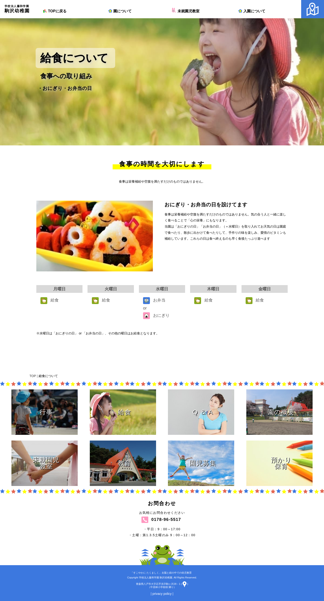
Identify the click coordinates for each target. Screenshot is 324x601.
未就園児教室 (186, 11)
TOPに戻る (54, 11)
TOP (32, 376)
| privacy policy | (162, 594)
